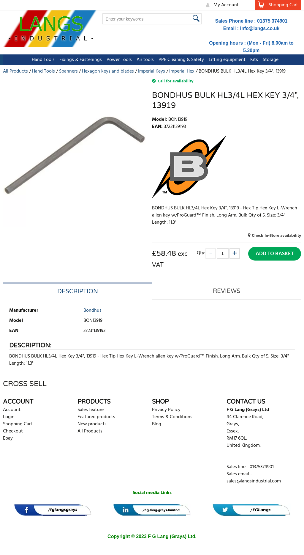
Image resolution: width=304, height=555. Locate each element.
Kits (251, 60)
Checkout (13, 431)
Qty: (201, 253)
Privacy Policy (166, 410)
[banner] (52, 510)
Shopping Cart (17, 424)
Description (77, 291)
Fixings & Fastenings (77, 60)
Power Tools (116, 60)
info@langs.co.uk (260, 28)
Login (9, 417)
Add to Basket (275, 254)
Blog (156, 424)
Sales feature (90, 410)
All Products (89, 431)
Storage (268, 60)
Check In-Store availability (276, 235)
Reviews (226, 291)
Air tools (142, 60)
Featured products (96, 417)
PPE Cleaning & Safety (178, 60)
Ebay (8, 438)
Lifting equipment (224, 60)
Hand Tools (40, 60)
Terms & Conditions (172, 417)
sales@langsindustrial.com (254, 481)
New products (92, 424)
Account (11, 410)
